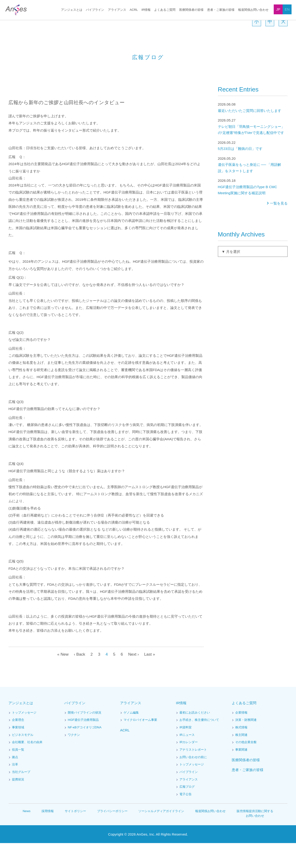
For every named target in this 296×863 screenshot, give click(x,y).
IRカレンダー (188, 762)
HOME (12, 23)
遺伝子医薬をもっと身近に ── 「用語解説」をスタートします (253, 184)
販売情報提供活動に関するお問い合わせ (255, 833)
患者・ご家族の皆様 (221, 10)
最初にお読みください (194, 733)
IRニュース (186, 755)
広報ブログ (187, 807)
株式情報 (241, 747)
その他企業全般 (246, 762)
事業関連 (241, 770)
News (27, 831)
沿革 (15, 785)
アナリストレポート (193, 770)
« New (62, 674)
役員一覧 (18, 770)
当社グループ (21, 792)
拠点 (15, 777)
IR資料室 (185, 747)
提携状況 (18, 800)
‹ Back (78, 674)
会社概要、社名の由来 (27, 762)
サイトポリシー (76, 831)
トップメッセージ (24, 733)
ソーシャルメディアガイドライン (161, 831)
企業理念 (18, 740)
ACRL (134, 10)
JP (278, 9)
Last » (150, 674)
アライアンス (118, 10)
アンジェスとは (72, 10)
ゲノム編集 (131, 733)
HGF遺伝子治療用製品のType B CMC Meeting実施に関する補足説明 (253, 207)
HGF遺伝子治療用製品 (83, 740)
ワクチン (74, 755)
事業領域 (18, 747)
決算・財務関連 (246, 740)
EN (287, 9)
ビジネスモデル (22, 755)
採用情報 (48, 831)
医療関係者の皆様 (191, 10)
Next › (133, 674)
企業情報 (241, 733)
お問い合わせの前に (193, 777)
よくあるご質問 (164, 10)
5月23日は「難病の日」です (253, 165)
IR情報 (146, 10)
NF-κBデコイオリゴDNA (85, 747)
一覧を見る (279, 223)
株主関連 (241, 755)
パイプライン (96, 10)
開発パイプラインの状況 (84, 733)
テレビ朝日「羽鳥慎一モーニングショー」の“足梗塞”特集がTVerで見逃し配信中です (253, 146)
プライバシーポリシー (112, 831)
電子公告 (185, 814)
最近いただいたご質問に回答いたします (253, 127)
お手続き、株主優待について (199, 740)
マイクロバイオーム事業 (140, 740)
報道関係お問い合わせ (253, 10)
